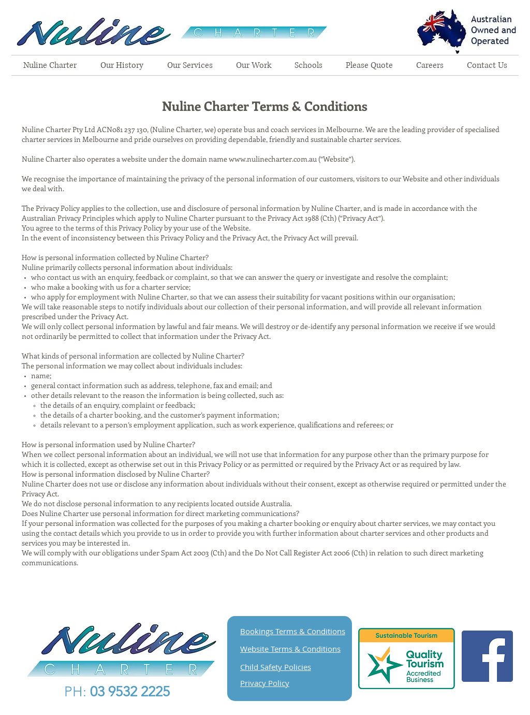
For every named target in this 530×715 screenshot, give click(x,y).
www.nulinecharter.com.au (273, 159)
